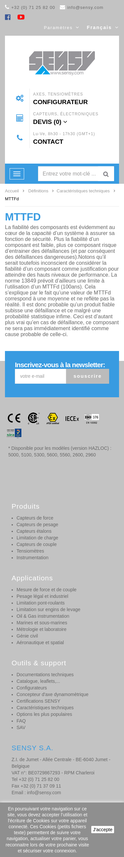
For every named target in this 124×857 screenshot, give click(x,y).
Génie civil (27, 636)
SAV (21, 727)
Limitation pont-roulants (41, 602)
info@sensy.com (85, 7)
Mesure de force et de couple (46, 589)
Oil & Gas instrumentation (43, 616)
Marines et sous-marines (42, 622)
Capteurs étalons (34, 531)
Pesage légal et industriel (42, 596)
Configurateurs (32, 687)
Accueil (12, 190)
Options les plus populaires (44, 714)
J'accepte (102, 829)
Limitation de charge (37, 537)
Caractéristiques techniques (45, 707)
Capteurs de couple (37, 544)
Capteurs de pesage (37, 524)
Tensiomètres (30, 551)
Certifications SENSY (38, 701)
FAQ (21, 720)
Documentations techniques (45, 674)
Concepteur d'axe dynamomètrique (52, 694)
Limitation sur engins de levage (48, 609)
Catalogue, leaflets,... (38, 681)
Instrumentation (33, 557)
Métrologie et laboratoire (41, 629)
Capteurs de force (35, 518)
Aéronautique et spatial (40, 642)
